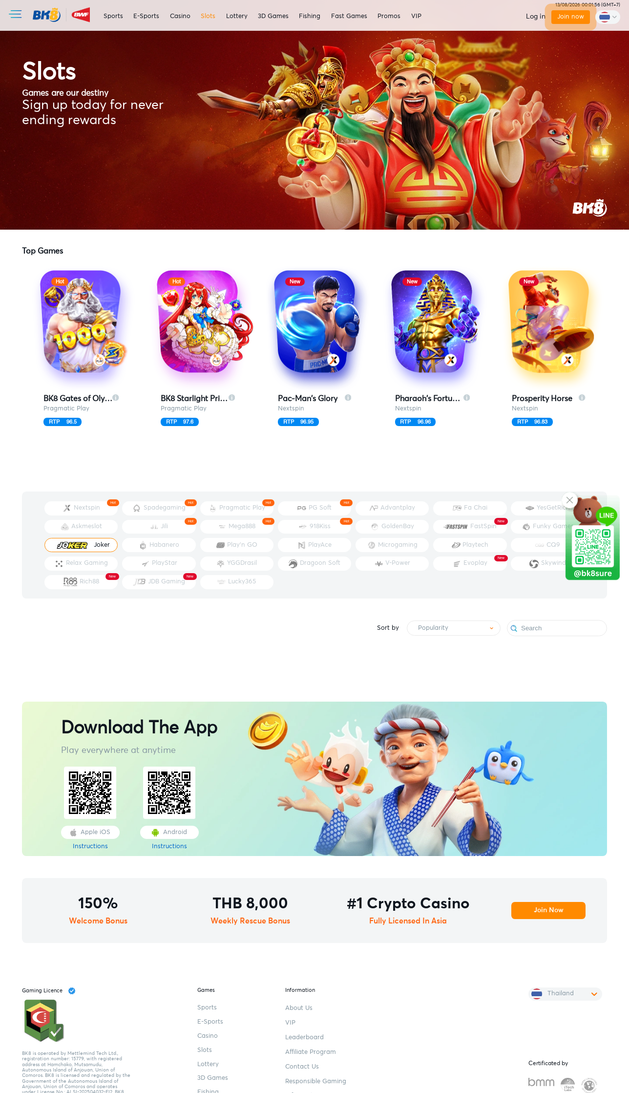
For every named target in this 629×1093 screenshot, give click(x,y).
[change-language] (607, 17)
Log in (530, 16)
